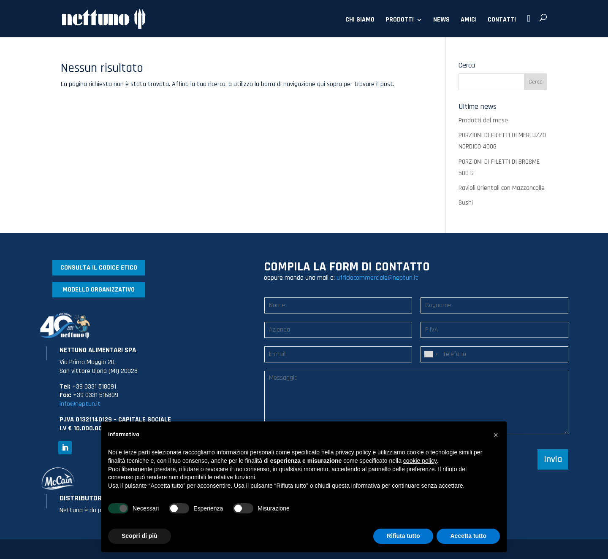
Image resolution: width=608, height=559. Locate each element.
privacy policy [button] (353, 452)
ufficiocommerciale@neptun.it (377, 277)
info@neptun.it (80, 404)
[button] (495, 435)
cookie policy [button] (420, 460)
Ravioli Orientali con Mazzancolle (502, 188)
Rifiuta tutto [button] (403, 535)
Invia (553, 459)
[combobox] (430, 354)
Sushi (466, 202)
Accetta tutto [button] (468, 535)
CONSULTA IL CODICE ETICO (98, 267)
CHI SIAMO (360, 20)
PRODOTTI (399, 20)
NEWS (441, 20)
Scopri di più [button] (139, 535)
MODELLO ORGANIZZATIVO (98, 289)
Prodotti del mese (483, 120)
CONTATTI (502, 20)
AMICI (469, 20)
